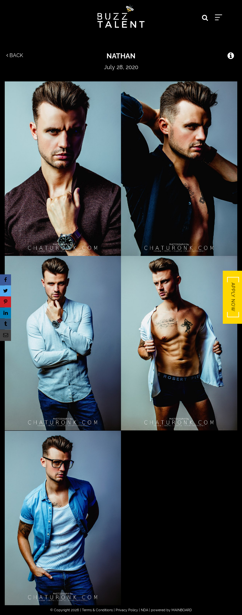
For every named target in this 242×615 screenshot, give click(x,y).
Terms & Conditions (97, 610)
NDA (144, 610)
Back (14, 55)
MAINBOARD (181, 610)
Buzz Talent (121, 16)
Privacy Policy (127, 610)
